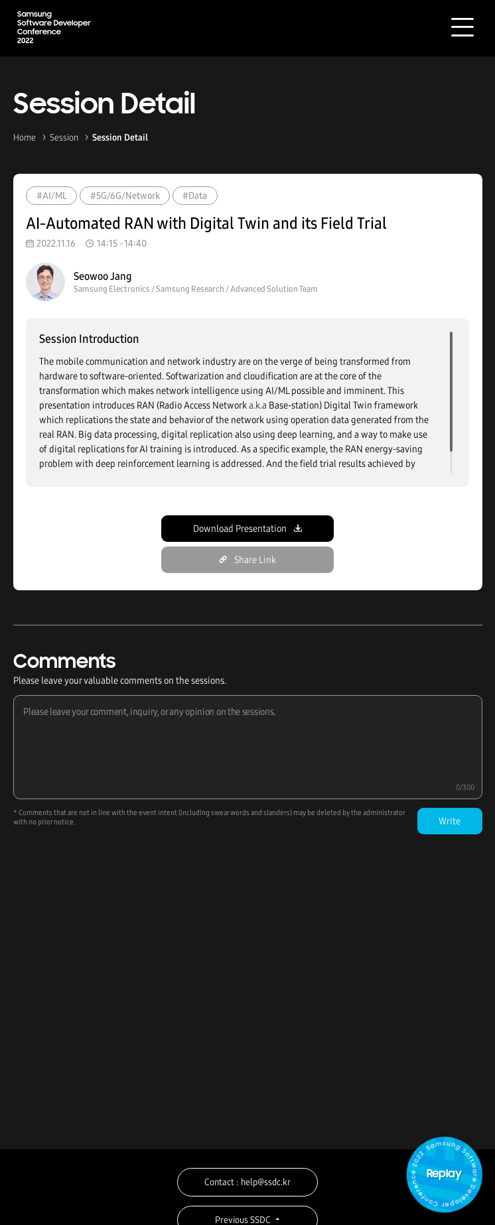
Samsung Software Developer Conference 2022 (54, 27)
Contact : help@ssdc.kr (247, 1182)
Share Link (247, 560)
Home (24, 137)
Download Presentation (247, 529)
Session (64, 137)
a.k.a (258, 405)
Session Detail (120, 137)
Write (449, 821)
